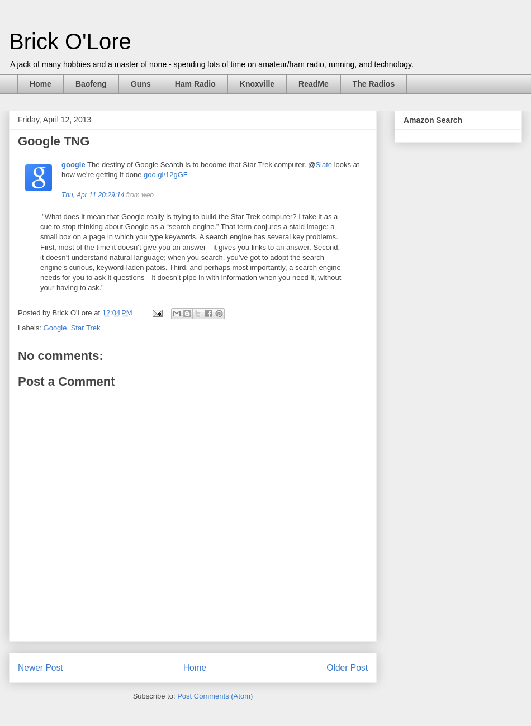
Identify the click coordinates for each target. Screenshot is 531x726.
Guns (141, 83)
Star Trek (86, 328)
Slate (323, 164)
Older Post (347, 667)
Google (55, 328)
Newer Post (40, 667)
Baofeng (91, 83)
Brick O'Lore (70, 41)
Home (40, 83)
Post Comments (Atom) (215, 696)
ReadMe (313, 83)
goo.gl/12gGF (166, 174)
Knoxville (257, 83)
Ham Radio (195, 83)
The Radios (374, 83)
